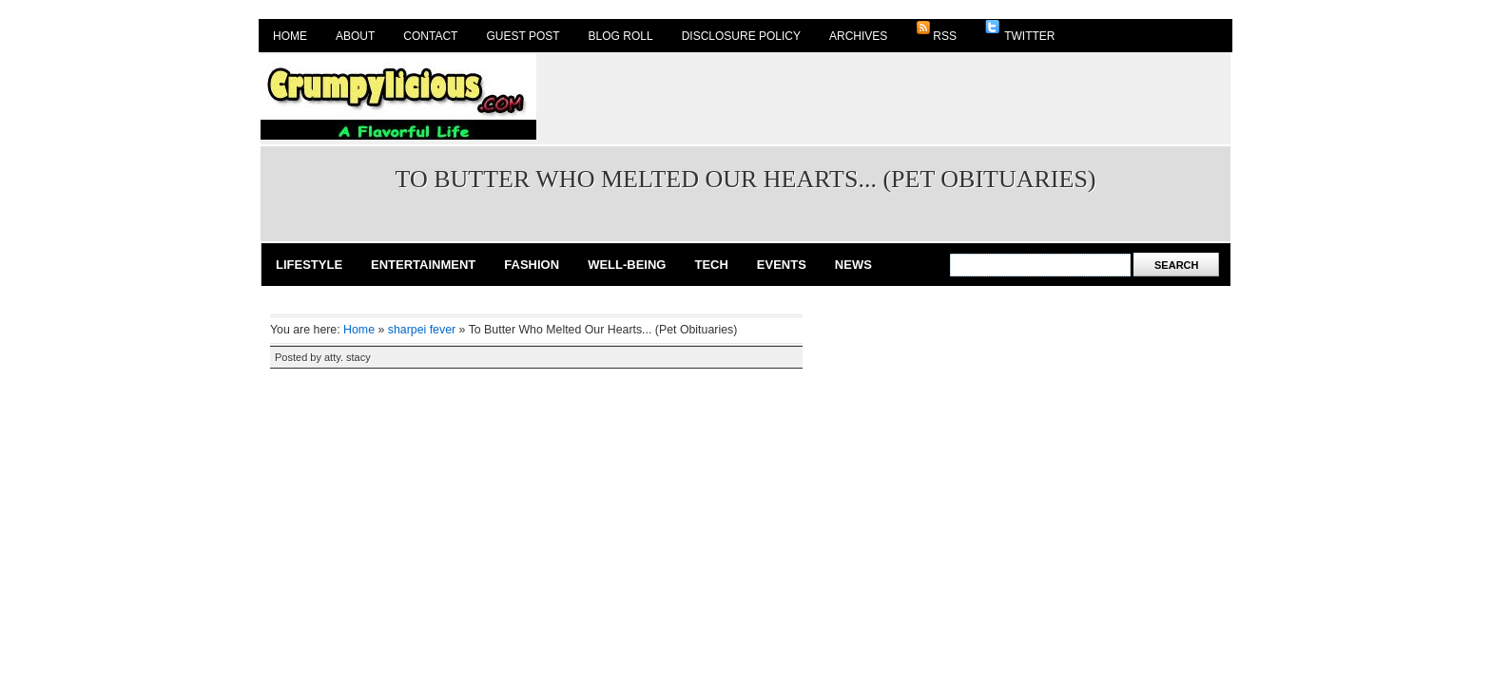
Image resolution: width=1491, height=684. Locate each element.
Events (781, 264)
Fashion (531, 264)
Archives (858, 36)
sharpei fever (421, 329)
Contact (430, 36)
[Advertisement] (884, 97)
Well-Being (627, 264)
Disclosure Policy (741, 36)
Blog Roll (621, 36)
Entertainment (423, 264)
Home (290, 36)
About (355, 36)
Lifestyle (309, 264)
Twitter (1020, 31)
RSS (936, 31)
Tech (710, 264)
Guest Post (522, 36)
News (853, 264)
